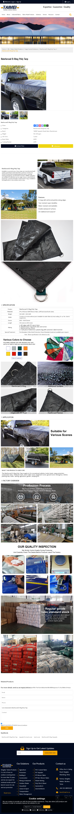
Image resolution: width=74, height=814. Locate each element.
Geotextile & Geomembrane (40, 787)
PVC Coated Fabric (41, 770)
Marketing (49, 810)
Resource (51, 14)
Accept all (46, 806)
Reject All (27, 806)
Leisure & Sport (24, 789)
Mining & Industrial (25, 780)
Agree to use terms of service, (14, 724)
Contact (57, 14)
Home (3, 14)
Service (45, 14)
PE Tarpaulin (39, 772)
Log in (13, 2)
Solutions (38, 14)
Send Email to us (65, 792)
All (8, 49)
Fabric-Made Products (28, 14)
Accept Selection (37, 806)
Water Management (25, 794)
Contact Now (20, 146)
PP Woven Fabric (40, 775)
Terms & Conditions (22, 725)
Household (22, 786)
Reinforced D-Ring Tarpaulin (49, 737)
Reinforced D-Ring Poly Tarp (48, 49)
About (8, 14)
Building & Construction (23, 776)
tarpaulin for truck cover (25, 737)
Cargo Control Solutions (31, 49)
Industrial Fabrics (16, 14)
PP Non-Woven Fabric (42, 778)
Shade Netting (39, 780)
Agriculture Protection (22, 771)
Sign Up (19, 2)
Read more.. (7, 793)
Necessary (25, 810)
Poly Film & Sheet (40, 783)
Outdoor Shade (24, 783)
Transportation (24, 791)
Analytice (33, 810)
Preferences (41, 810)
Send (6, 728)
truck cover (37, 737)
